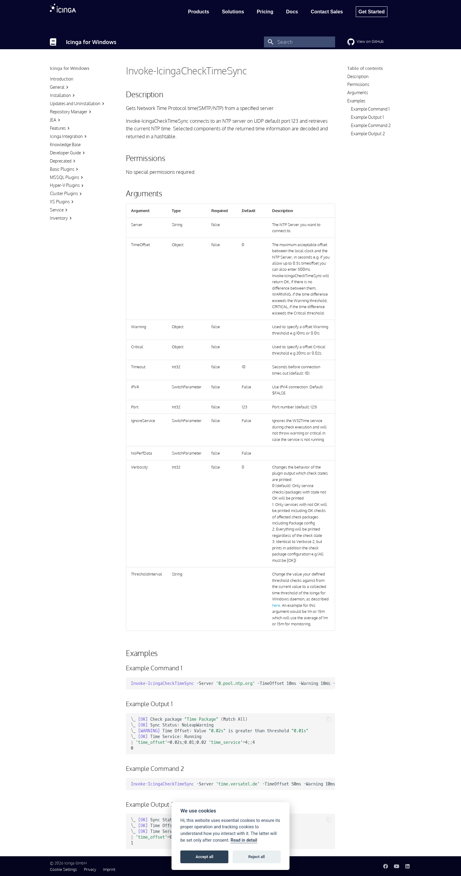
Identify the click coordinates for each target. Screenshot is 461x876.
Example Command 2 (371, 125)
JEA (56, 120)
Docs (292, 11)
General (60, 87)
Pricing (265, 11)
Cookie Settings (63, 869)
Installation (63, 95)
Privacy (90, 869)
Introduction (61, 78)
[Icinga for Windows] (53, 42)
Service (59, 210)
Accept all (204, 856)
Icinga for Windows (69, 68)
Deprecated (63, 161)
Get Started (372, 11)
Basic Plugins (65, 169)
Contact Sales (327, 11)
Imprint (109, 869)
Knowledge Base (65, 144)
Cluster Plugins (66, 193)
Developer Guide (68, 153)
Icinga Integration (69, 136)
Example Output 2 (368, 133)
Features (60, 128)
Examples (356, 100)
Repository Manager (71, 112)
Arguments (357, 92)
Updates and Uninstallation (78, 103)
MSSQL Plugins (67, 177)
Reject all (256, 856)
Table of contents (365, 68)
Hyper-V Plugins (67, 185)
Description (358, 76)
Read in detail (243, 840)
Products (198, 11)
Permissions (358, 84)
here (276, 605)
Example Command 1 (370, 109)
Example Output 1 (367, 117)
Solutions (233, 11)
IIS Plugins (62, 201)
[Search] (299, 41)
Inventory (61, 218)
